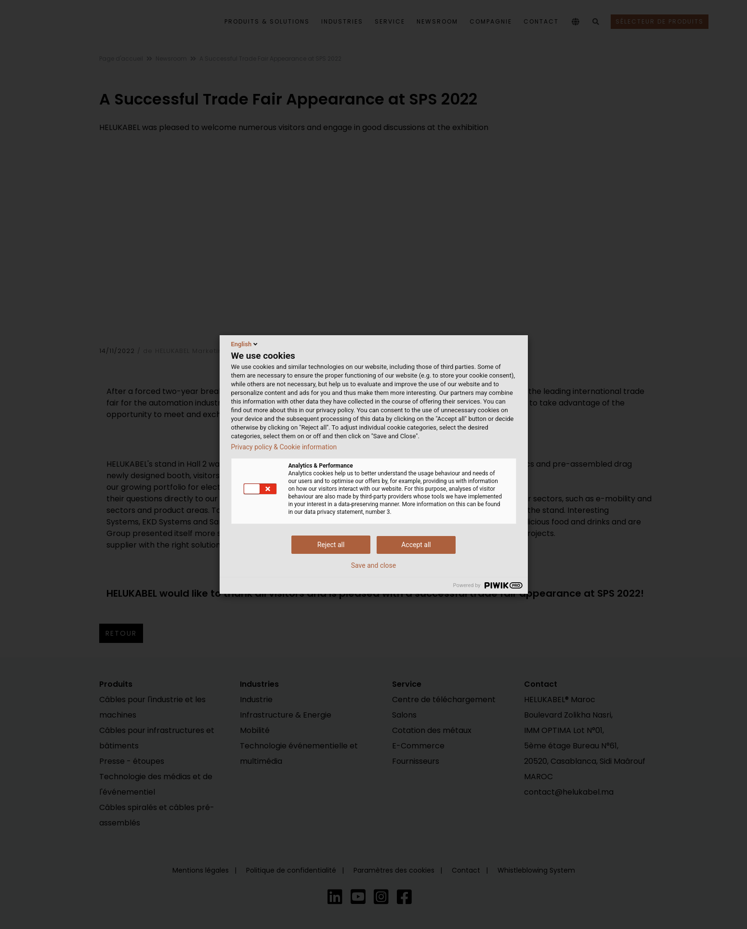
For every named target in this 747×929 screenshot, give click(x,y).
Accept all (416, 545)
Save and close (373, 565)
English (245, 344)
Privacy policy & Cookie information (284, 447)
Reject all (331, 545)
